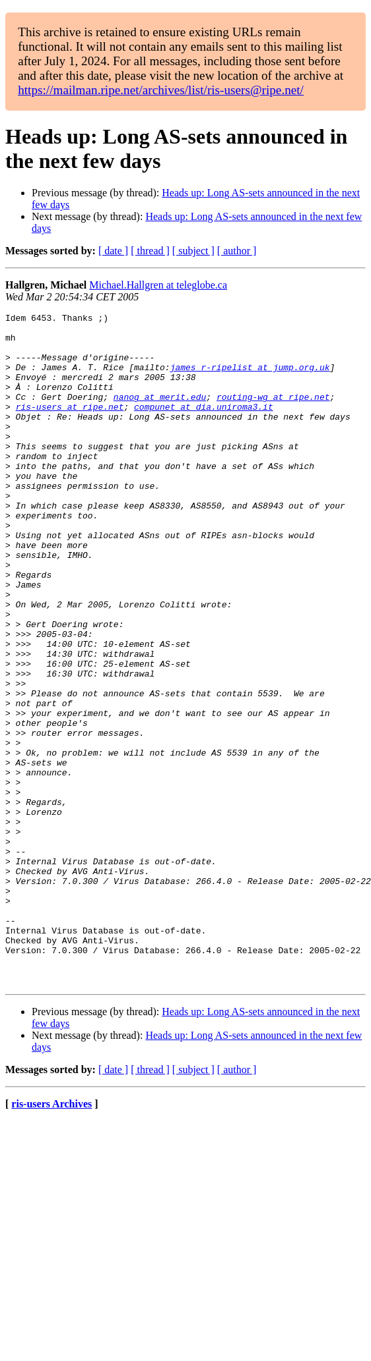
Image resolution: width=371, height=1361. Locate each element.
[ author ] (237, 250)
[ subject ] (193, 250)
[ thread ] (150, 250)
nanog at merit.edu (160, 414)
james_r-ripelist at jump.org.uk (250, 379)
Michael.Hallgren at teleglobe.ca (158, 285)
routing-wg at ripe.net (273, 414)
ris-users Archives (51, 1238)
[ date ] (113, 250)
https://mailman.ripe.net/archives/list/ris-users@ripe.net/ (161, 90)
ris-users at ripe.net (70, 426)
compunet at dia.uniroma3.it (203, 426)
